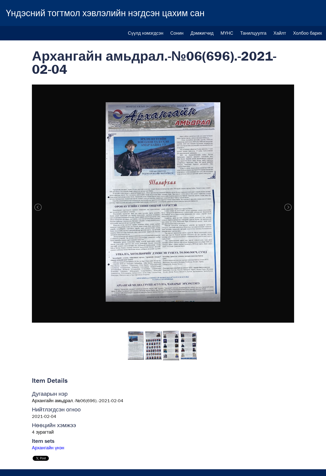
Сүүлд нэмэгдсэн (145, 33)
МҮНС (227, 33)
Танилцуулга (253, 33)
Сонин (176, 33)
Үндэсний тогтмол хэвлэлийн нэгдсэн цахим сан (105, 12)
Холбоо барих (307, 33)
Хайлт (279, 33)
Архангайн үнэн (48, 448)
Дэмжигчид (201, 33)
